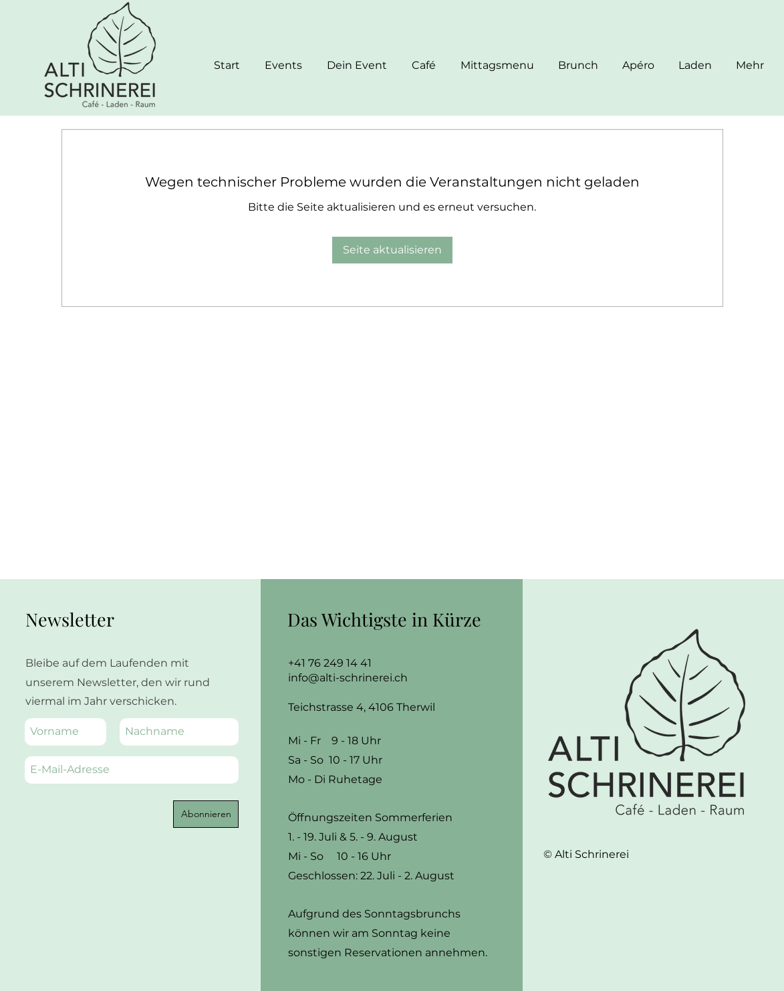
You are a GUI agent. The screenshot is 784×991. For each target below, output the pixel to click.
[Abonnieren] (206, 814)
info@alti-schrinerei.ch (348, 677)
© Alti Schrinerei (587, 854)
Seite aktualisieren (392, 249)
